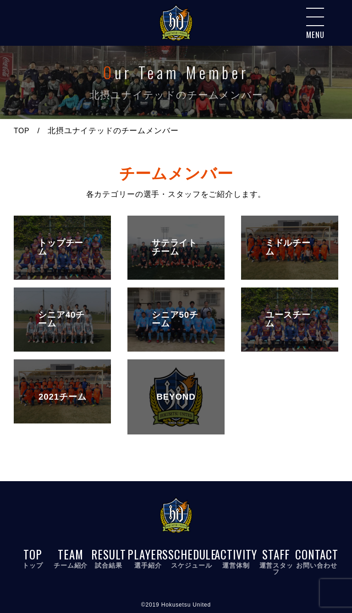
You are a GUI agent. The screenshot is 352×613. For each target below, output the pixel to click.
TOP (22, 130)
